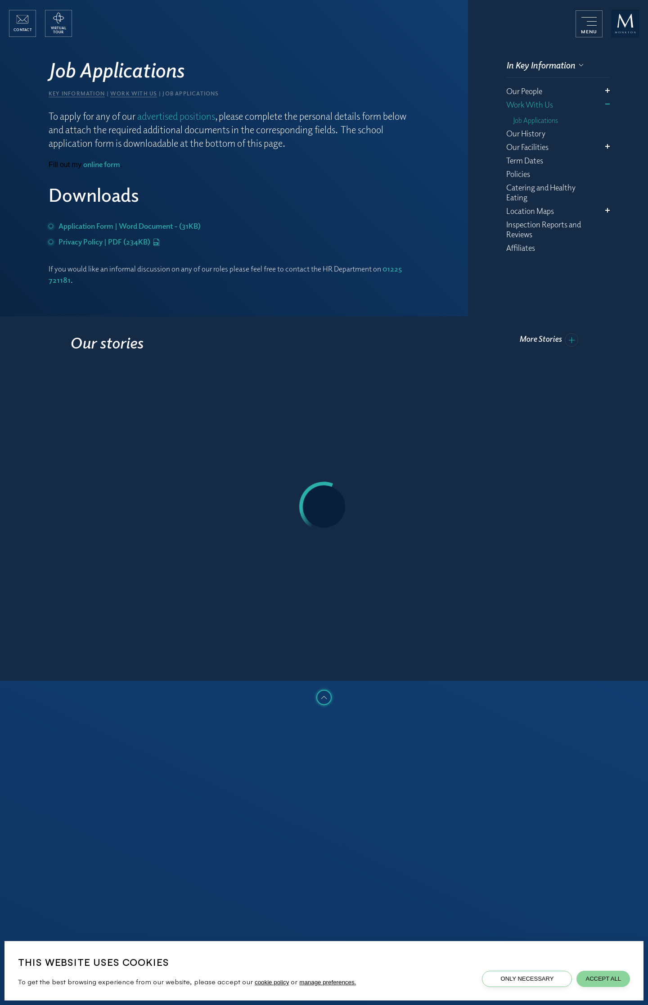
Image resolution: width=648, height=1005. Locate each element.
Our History (525, 133)
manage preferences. (327, 982)
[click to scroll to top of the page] (324, 697)
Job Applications (535, 120)
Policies (518, 174)
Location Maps (530, 211)
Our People (524, 91)
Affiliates (520, 248)
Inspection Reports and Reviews (543, 229)
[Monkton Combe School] (625, 23)
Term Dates (524, 160)
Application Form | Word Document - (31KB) (129, 226)
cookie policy (272, 982)
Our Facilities (527, 147)
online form (101, 164)
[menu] (589, 23)
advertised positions (176, 115)
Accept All (603, 978)
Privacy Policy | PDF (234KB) (109, 241)
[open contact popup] (22, 23)
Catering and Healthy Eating (541, 192)
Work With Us (529, 104)
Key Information (77, 93)
